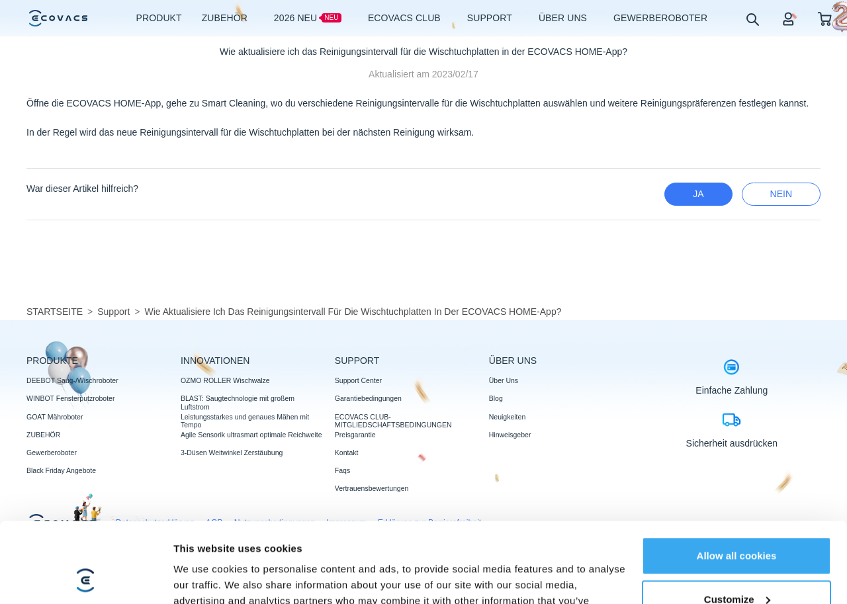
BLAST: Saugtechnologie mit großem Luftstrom (237, 402)
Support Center (358, 380)
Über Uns (503, 380)
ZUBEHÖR (43, 435)
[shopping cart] (825, 18)
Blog (496, 398)
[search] (752, 19)
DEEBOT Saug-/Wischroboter (72, 380)
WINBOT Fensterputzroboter (70, 398)
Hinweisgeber (510, 435)
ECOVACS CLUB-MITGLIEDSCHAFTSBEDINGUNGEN (393, 421)
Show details (204, 577)
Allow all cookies (737, 480)
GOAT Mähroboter (54, 417)
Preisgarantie (355, 435)
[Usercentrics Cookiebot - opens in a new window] (86, 578)
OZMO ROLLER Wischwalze (225, 380)
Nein (781, 194)
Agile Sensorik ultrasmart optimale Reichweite (251, 435)
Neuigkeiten (507, 417)
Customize (737, 523)
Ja (698, 194)
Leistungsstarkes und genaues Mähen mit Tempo (245, 421)
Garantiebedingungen (368, 398)
